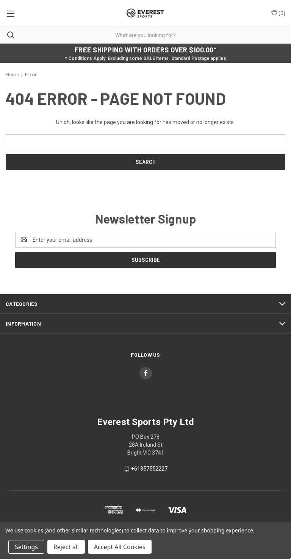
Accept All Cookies (120, 547)
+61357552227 (149, 468)
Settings (26, 547)
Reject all (66, 547)
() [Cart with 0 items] (278, 12)
